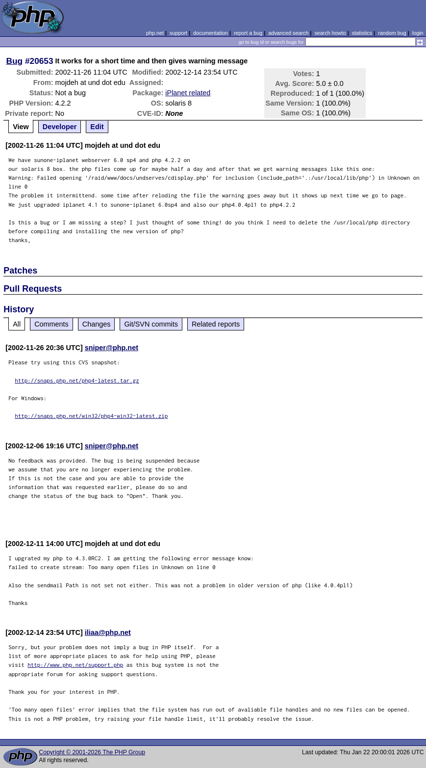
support (178, 33)
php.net (155, 33)
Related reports (216, 324)
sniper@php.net (111, 348)
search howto (330, 33)
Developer (60, 127)
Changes (96, 324)
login (418, 33)
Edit (96, 127)
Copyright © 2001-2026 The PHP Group (92, 752)
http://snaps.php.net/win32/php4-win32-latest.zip (91, 415)
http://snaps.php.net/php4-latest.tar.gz (77, 380)
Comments (51, 324)
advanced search (288, 33)
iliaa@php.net (108, 632)
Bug (14, 61)
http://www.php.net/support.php (75, 664)
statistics (362, 33)
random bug (392, 33)
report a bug (248, 33)
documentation (210, 33)
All (17, 324)
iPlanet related (187, 93)
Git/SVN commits (151, 324)
